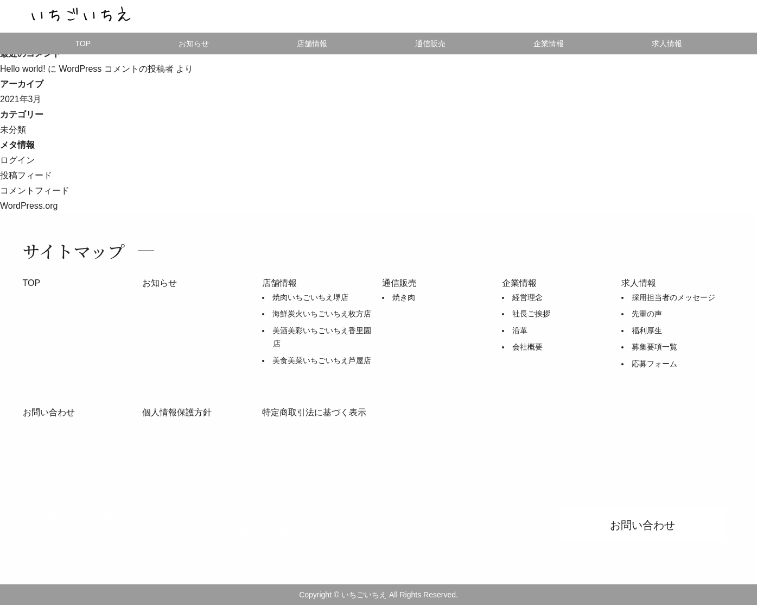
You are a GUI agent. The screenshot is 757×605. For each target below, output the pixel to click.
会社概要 (527, 346)
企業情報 (548, 43)
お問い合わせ (49, 412)
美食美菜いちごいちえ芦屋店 (321, 360)
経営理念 (527, 297)
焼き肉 (403, 297)
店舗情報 (312, 43)
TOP (83, 43)
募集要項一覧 (654, 346)
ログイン (17, 160)
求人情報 (667, 43)
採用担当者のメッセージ (673, 297)
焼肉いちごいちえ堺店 (310, 297)
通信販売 (399, 283)
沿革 (519, 330)
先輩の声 (647, 313)
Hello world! (23, 68)
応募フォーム (654, 363)
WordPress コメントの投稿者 (116, 68)
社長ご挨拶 (531, 313)
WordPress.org (29, 205)
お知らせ (194, 43)
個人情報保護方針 (177, 412)
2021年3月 (21, 99)
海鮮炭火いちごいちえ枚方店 (321, 313)
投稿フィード (26, 175)
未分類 (13, 129)
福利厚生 (647, 330)
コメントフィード (34, 190)
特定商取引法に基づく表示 (314, 412)
